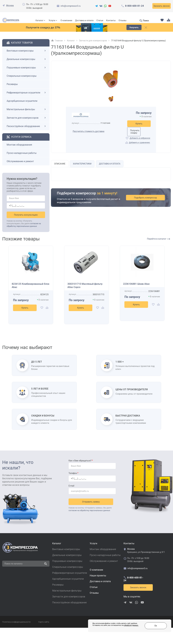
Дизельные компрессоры (27, 64)
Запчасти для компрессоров (27, 123)
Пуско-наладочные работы (21, 158)
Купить (139, 129)
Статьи (99, 20)
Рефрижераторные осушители (27, 98)
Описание (60, 171)
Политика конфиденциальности (16, 629)
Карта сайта (43, 629)
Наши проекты (98, 582)
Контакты (111, 20)
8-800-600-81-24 (134, 6)
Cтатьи (93, 594)
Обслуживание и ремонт (20, 167)
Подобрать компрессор (149, 205)
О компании (66, 20)
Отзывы (122, 20)
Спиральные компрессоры (21, 81)
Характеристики (83, 171)
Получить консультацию (26, 220)
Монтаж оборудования (19, 150)
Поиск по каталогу (13, 571)
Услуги (52, 20)
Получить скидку (139, 137)
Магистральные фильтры (27, 114)
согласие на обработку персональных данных (89, 516)
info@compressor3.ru (71, 6)
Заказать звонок (161, 6)
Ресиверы (12, 89)
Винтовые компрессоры (27, 56)
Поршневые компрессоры (27, 73)
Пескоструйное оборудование (27, 131)
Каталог (39, 20)
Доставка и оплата (84, 20)
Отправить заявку (92, 508)
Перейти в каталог (158, 244)
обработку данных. (115, 627)
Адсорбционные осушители (22, 106)
